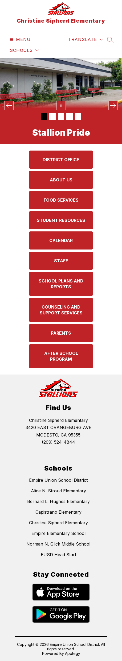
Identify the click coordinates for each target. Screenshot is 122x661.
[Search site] (110, 39)
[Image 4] (69, 116)
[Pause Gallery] (61, 105)
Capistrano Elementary (58, 512)
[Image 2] (52, 116)
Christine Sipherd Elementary (58, 522)
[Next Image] (113, 105)
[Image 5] (78, 116)
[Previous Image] (9, 105)
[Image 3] (61, 116)
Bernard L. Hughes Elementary (58, 501)
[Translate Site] (85, 39)
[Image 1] (44, 116)
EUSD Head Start (58, 554)
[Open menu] (20, 39)
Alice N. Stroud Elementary (58, 490)
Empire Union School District (58, 480)
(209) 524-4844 (58, 442)
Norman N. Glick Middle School (58, 544)
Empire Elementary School (58, 533)
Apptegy (72, 653)
